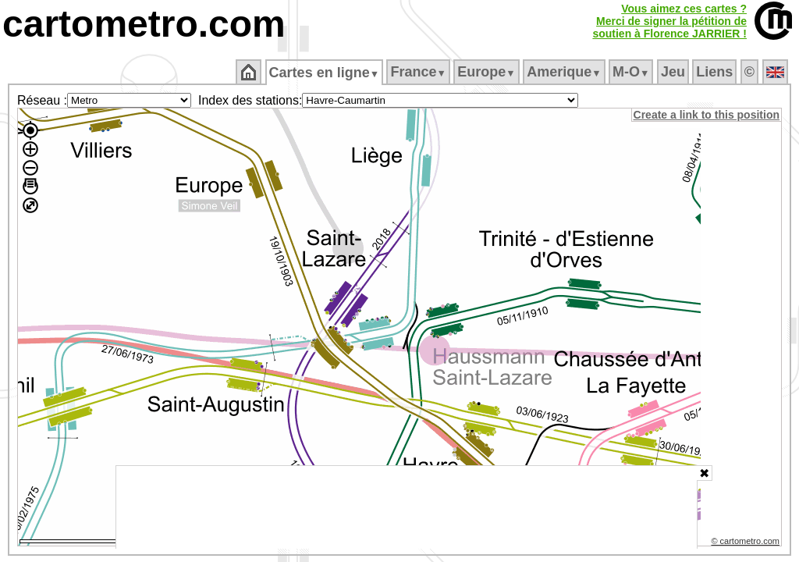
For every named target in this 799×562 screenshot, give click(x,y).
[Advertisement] (407, 507)
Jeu (674, 72)
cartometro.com (144, 23)
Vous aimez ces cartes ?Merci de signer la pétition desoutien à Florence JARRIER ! (669, 21)
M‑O (632, 72)
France (419, 72)
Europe (488, 72)
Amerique (565, 72)
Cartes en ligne (325, 72)
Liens (716, 72)
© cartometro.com (746, 543)
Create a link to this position (707, 114)
